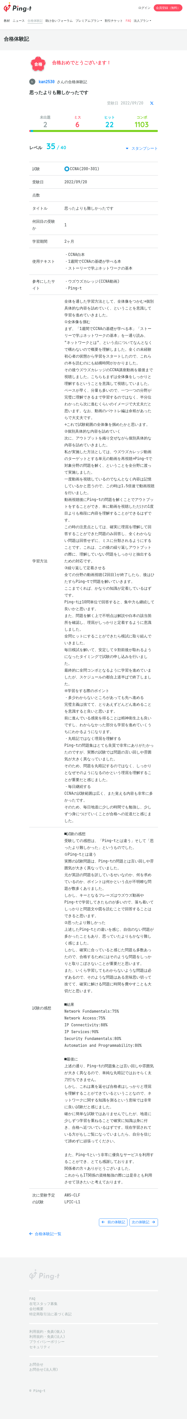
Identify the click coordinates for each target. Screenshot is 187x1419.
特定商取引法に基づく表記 (50, 1314)
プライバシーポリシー (47, 1342)
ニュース (19, 21)
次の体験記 (144, 1222)
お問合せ (36, 1364)
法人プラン (141, 21)
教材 (7, 21)
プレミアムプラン (87, 21)
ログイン (144, 8)
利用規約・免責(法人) (47, 1337)
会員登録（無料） (168, 8)
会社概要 (36, 1309)
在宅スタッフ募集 (43, 1304)
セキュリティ (39, 1347)
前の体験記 (113, 1222)
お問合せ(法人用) (43, 1369)
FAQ (128, 21)
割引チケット (114, 21)
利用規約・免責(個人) (47, 1331)
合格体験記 (35, 21)
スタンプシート (143, 148)
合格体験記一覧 (45, 1233)
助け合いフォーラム (59, 21)
